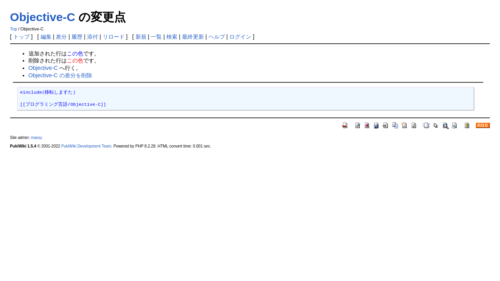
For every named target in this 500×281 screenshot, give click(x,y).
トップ (21, 37)
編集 (46, 37)
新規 (141, 37)
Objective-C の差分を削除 (60, 75)
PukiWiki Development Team (86, 146)
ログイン (240, 37)
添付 (92, 37)
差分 (61, 37)
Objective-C (42, 17)
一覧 (156, 37)
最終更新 (193, 37)
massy (36, 137)
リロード (114, 37)
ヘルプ (217, 37)
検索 (171, 37)
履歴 (76, 37)
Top (14, 29)
